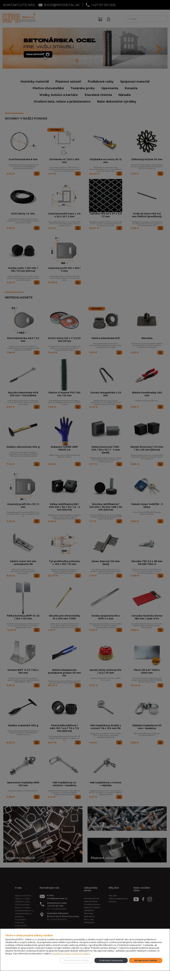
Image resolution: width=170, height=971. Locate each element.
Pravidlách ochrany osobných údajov (70, 953)
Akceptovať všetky (145, 960)
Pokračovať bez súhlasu (76, 960)
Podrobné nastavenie (111, 960)
